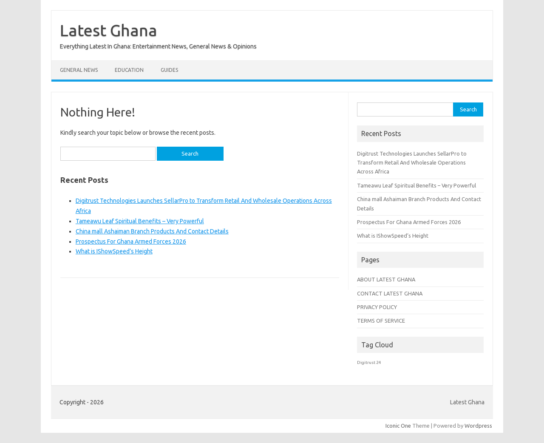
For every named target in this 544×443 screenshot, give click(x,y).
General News (79, 70)
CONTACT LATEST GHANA (389, 293)
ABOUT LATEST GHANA (386, 279)
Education (129, 70)
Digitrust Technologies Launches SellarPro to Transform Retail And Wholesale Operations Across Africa (412, 163)
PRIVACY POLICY (377, 307)
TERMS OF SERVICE (381, 321)
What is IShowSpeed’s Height (114, 251)
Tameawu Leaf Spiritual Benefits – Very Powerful (140, 221)
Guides (169, 70)
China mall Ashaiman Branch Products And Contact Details (152, 231)
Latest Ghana (108, 30)
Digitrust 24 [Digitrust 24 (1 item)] (369, 362)
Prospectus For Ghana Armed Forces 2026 (131, 241)
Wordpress (478, 426)
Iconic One (398, 426)
